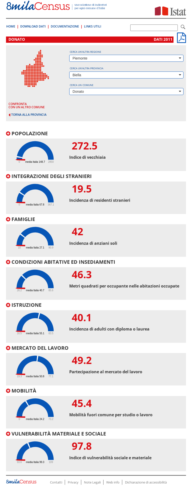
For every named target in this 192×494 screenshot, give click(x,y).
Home (10, 26)
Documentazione (65, 26)
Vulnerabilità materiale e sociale (56, 433)
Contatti (56, 482)
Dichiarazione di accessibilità (146, 482)
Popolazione (27, 133)
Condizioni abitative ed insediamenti (60, 261)
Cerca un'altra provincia (86, 68)
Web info (113, 482)
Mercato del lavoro (37, 347)
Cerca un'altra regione (85, 52)
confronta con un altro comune (26, 105)
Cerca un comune (82, 85)
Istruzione (24, 305)
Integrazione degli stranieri (49, 176)
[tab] (96, 151)
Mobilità (21, 390)
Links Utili (92, 26)
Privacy (73, 482)
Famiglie (20, 219)
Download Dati (33, 26)
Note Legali (92, 482)
